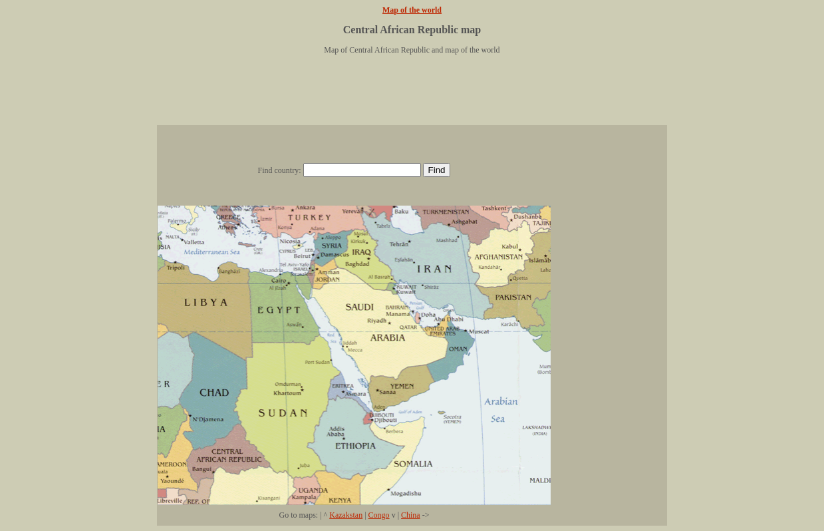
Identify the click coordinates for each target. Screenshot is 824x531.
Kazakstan (345, 515)
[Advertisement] (412, 95)
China (410, 515)
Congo (379, 515)
